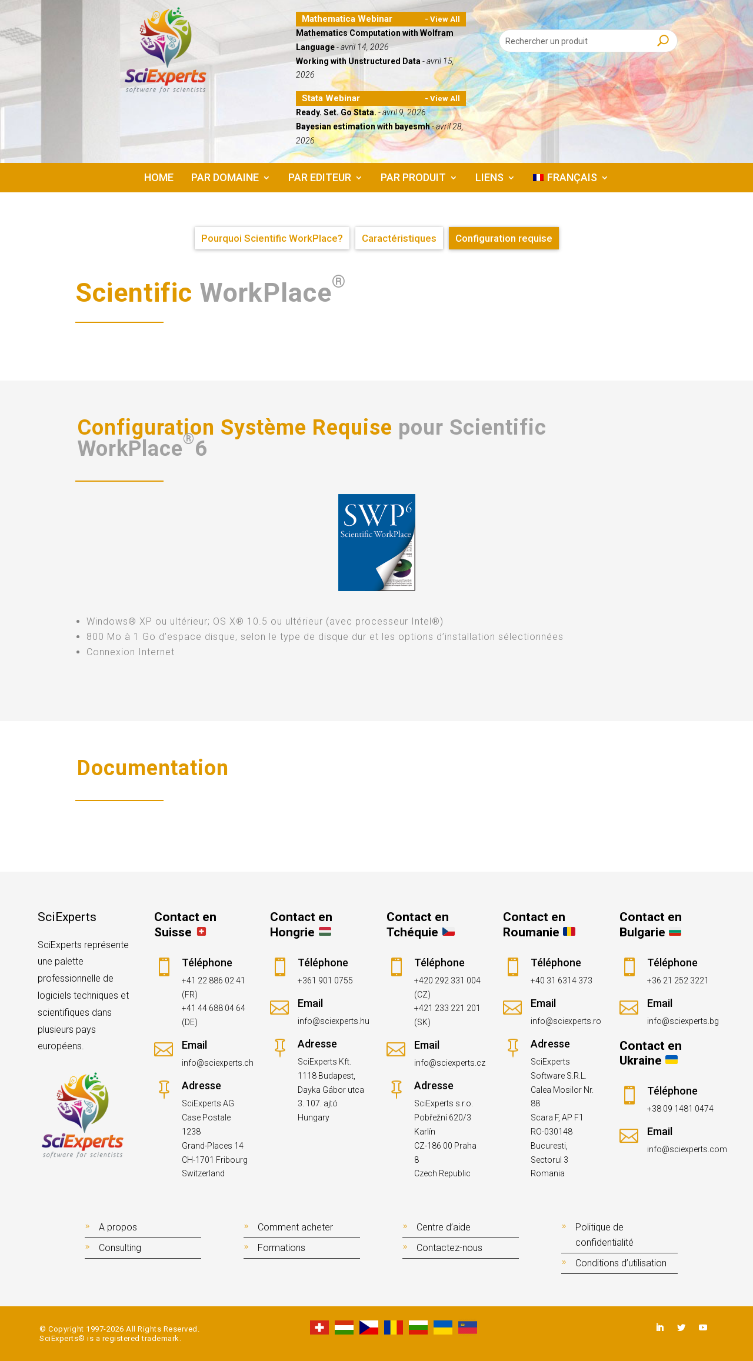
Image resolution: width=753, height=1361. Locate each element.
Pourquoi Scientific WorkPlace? (272, 238)
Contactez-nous (449, 1247)
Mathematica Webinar (347, 19)
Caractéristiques (399, 238)
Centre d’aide (444, 1227)
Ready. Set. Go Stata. (336, 112)
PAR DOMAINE (225, 179)
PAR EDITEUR (319, 179)
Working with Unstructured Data (358, 61)
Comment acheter (295, 1227)
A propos (118, 1227)
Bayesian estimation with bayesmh (363, 126)
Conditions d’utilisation (621, 1263)
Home (159, 179)
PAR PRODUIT (413, 179)
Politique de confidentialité (604, 1235)
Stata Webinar (331, 98)
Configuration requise (503, 238)
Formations (281, 1247)
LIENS (489, 179)
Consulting (120, 1247)
